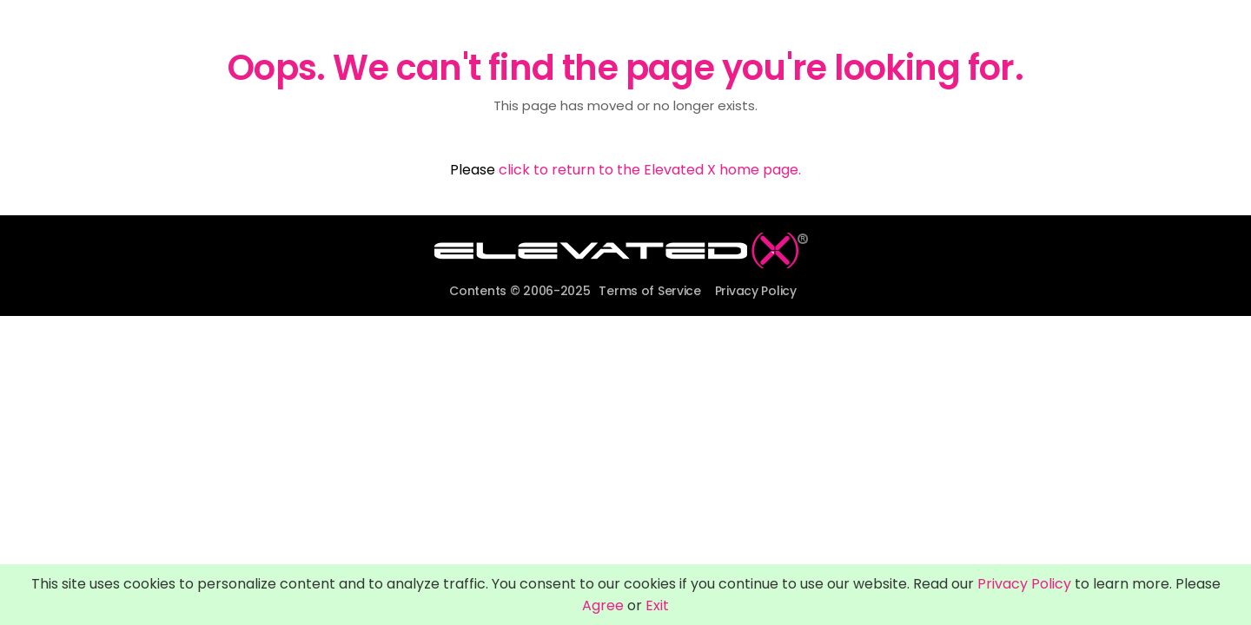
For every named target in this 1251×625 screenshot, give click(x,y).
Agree (603, 605)
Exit (657, 605)
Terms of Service (650, 290)
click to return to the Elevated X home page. (650, 170)
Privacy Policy (756, 290)
